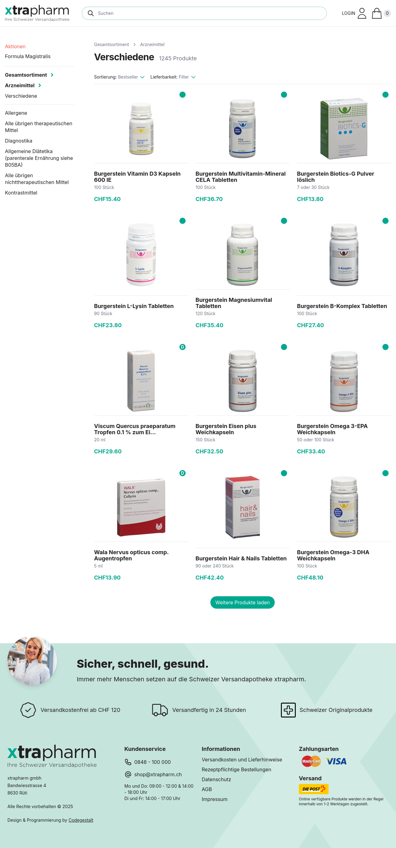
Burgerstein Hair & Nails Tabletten (241, 558)
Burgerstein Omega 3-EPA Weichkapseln (332, 429)
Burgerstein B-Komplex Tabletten (342, 306)
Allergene (16, 113)
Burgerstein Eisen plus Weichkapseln (226, 429)
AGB (207, 789)
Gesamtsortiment (111, 44)
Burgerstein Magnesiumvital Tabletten (234, 303)
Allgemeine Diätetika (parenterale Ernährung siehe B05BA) (39, 158)
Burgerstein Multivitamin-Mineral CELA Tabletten (241, 176)
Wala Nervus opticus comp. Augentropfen (131, 555)
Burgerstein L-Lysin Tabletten (134, 306)
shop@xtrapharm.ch (158, 774)
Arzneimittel (152, 44)
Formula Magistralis (28, 56)
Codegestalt (80, 820)
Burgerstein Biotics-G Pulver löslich (335, 176)
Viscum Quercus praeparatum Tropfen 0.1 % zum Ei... (134, 429)
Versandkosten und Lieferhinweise (242, 759)
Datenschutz (216, 779)
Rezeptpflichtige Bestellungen (236, 769)
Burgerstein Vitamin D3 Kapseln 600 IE (137, 176)
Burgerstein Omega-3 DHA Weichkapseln (333, 555)
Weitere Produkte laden (242, 602)
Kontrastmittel (21, 193)
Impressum (215, 799)
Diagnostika (18, 141)
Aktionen (15, 46)
